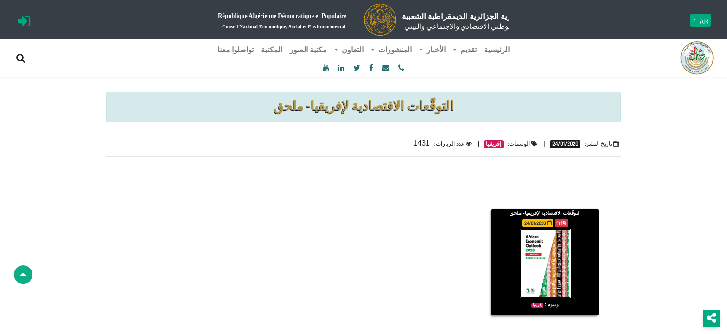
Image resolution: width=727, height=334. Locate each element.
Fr (561, 207)
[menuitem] (496, 34)
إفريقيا (493, 127)
